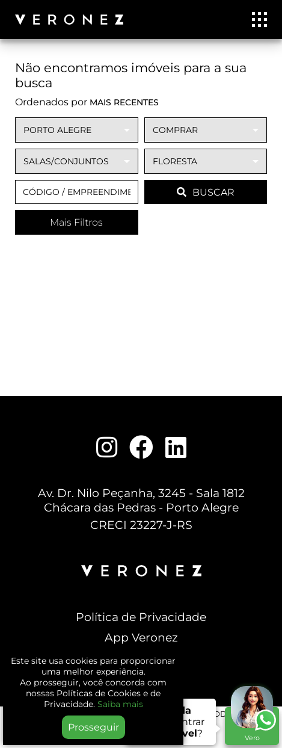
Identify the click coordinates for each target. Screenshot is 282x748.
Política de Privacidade (141, 617)
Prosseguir (93, 727)
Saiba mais (120, 704)
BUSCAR (205, 192)
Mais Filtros (76, 222)
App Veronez (141, 637)
